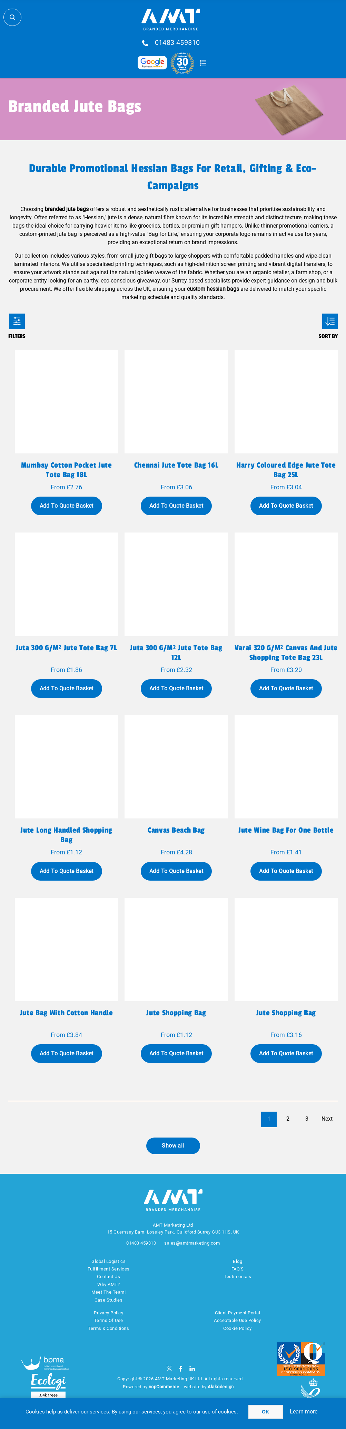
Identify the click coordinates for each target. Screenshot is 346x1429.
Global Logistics (108, 1261)
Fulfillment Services (109, 1269)
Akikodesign (221, 1386)
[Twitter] (169, 1368)
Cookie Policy (237, 1328)
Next (327, 1118)
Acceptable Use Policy (237, 1320)
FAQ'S (237, 1269)
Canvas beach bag (176, 830)
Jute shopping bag (176, 1012)
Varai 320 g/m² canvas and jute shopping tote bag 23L (286, 652)
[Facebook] (180, 1368)
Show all (173, 1145)
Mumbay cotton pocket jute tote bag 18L (66, 470)
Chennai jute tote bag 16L (176, 465)
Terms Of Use (108, 1320)
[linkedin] (192, 1368)
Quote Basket (203, 63)
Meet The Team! (108, 1292)
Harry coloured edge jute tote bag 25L (286, 470)
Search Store (12, 17)
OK (265, 1411)
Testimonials (237, 1276)
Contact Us (108, 1276)
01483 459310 (177, 43)
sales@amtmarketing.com (192, 1243)
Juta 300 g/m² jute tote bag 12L (176, 652)
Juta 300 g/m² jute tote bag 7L (66, 647)
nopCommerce (164, 1386)
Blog (237, 1261)
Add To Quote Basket (66, 505)
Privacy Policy (108, 1312)
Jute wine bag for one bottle (286, 830)
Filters (17, 321)
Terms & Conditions (108, 1328)
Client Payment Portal (237, 1312)
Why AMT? (108, 1284)
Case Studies (108, 1300)
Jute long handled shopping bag (66, 835)
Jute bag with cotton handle (66, 1012)
